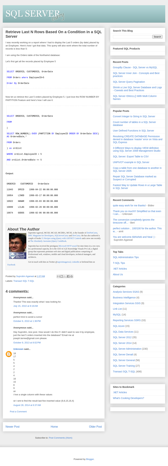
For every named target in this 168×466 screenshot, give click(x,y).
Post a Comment (18, 411)
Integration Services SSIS (127, 303)
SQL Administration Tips (126, 257)
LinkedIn (75, 262)
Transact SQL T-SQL (23, 281)
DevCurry (76, 235)
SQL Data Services (123, 331)
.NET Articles (120, 268)
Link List (117, 308)
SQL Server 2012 (122, 337)
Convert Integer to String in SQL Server (134, 116)
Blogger (90, 459)
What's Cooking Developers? (128, 398)
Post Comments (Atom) (60, 437)
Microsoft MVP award (68, 246)
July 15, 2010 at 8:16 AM (25, 306)
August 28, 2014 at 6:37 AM (27, 405)
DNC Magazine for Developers (41, 235)
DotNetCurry (92, 233)
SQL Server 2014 (122, 343)
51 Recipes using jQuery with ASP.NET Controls (62, 238)
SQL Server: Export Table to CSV (131, 156)
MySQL (117, 314)
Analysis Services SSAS (126, 291)
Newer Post (13, 426)
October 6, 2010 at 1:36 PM (27, 321)
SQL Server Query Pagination (129, 81)
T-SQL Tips (119, 263)
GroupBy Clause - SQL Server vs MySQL (135, 67)
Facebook (11, 265)
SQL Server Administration (127, 348)
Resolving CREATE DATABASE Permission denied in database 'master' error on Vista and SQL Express (137, 139)
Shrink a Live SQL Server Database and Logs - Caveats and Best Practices (137, 89)
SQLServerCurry (61, 235)
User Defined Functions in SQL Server (133, 130)
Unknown (18, 349)
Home (54, 426)
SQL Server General (124, 360)
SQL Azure (119, 326)
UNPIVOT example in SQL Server (131, 162)
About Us (118, 274)
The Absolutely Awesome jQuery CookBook (48, 241)
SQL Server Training (124, 365)
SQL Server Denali (123, 354)
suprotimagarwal (64, 262)
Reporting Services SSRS (127, 320)
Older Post (95, 426)
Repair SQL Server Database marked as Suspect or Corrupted (134, 178)
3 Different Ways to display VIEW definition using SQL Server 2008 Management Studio (136, 149)
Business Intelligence (124, 297)
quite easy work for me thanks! (129, 205)
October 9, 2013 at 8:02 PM (27, 342)
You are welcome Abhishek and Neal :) (133, 237)
